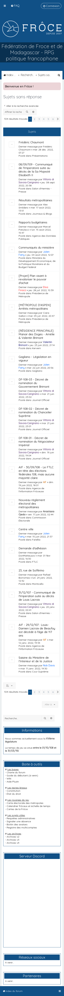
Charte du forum (16, 772)
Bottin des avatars (17, 824)
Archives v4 (13, 842)
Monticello (38, 583)
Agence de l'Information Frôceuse (31, 490)
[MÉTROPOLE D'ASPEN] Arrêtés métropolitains (35, 306)
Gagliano (37, 370)
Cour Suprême (40, 671)
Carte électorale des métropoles (25, 803)
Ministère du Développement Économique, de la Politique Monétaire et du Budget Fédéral (37, 262)
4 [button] (43, 119)
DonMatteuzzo (27, 555)
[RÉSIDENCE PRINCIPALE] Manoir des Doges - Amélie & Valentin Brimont (37, 334)
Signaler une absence (19, 821)
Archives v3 (13, 839)
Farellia (36, 539)
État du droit (14, 793)
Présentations (40, 155)
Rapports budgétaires (33, 222)
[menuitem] (15, 5)
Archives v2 (13, 836)
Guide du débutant (17, 775)
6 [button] (53, 119)
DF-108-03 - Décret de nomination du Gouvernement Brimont (34, 383)
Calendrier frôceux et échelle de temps (28, 806)
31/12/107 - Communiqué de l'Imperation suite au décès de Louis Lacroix (37, 596)
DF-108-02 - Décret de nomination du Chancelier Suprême (35, 412)
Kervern (36, 348)
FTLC (35, 561)
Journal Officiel (40, 400)
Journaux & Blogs (42, 213)
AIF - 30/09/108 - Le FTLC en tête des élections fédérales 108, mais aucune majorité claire (36, 472)
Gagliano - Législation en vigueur (35, 358)
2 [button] (34, 119)
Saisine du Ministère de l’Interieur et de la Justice (35, 659)
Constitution (13, 790)
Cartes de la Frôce (17, 809)
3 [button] (39, 119)
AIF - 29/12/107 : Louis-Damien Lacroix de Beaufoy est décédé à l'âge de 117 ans (37, 630)
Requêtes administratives (21, 818)
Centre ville (26, 529)
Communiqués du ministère (36, 247)
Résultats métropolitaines (35, 200)
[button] (58, 119)
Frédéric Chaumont (31, 142)
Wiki (9, 778)
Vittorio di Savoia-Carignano (36, 181)
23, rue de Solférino (31, 570)
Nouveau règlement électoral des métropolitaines (32, 503)
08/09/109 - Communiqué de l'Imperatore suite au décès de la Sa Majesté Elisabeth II (36, 170)
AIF (44, 482)
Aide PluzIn (13, 781)
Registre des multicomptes (22, 827)
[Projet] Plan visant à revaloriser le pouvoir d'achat (32, 279)
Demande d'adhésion (32, 548)
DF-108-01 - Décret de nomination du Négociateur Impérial (36, 441)
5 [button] (48, 119)
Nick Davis (49, 665)
